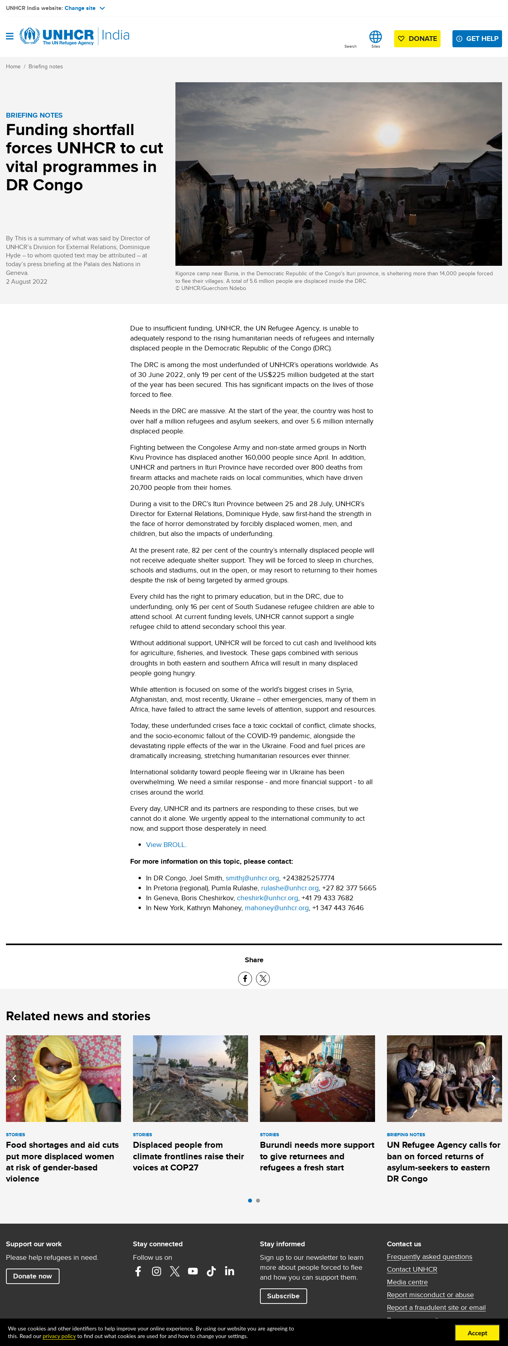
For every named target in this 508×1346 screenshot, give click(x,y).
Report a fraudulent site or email (436, 1307)
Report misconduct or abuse (430, 1294)
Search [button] (350, 46)
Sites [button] (375, 46)
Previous (14, 1078)
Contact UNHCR (412, 1269)
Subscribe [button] (283, 1296)
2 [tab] (260, 1203)
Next (493, 1078)
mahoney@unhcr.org (277, 908)
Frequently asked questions (429, 1256)
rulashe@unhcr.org (290, 888)
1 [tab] (252, 1203)
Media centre (407, 1282)
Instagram (156, 1271)
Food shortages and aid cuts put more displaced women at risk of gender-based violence (62, 1161)
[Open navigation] (9, 37)
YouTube (193, 1271)
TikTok (211, 1271)
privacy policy (58, 1335)
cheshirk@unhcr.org (267, 898)
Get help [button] (482, 38)
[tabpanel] (63, 1111)
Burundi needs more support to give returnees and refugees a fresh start (317, 1156)
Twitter (174, 1271)
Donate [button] (423, 38)
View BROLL (165, 844)
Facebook (138, 1271)
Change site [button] (85, 8)
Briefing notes (46, 66)
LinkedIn (229, 1271)
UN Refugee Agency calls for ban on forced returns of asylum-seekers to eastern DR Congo (443, 1161)
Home (13, 66)
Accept (477, 1332)
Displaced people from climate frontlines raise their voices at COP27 (188, 1156)
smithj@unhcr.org (252, 878)
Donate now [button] (32, 1276)
